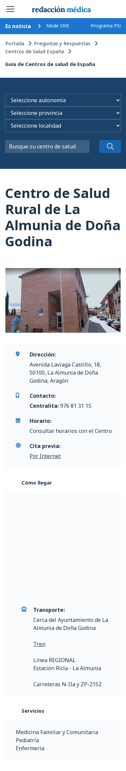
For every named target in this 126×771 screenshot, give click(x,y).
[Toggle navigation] (10, 9)
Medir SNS (57, 25)
